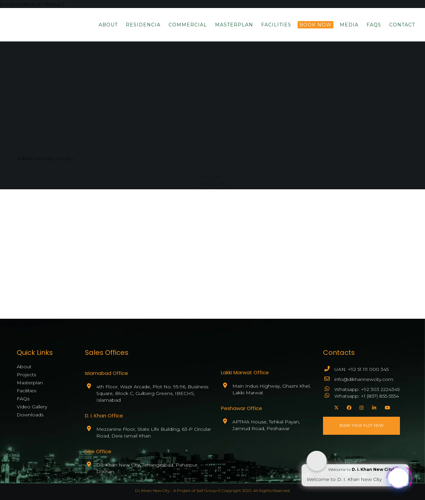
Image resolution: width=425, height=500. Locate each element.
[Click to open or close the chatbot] (398, 477)
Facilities (26, 391)
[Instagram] (360, 406)
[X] (335, 406)
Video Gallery (32, 407)
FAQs (23, 399)
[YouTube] (386, 406)
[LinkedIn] (373, 406)
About (24, 367)
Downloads (30, 415)
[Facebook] (348, 406)
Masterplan (30, 383)
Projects (26, 375)
